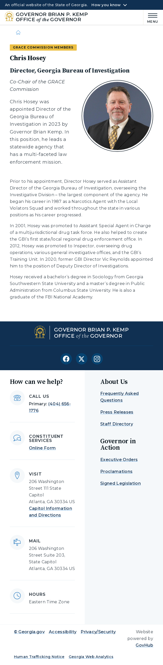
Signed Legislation (120, 483)
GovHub (144, 645)
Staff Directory (116, 424)
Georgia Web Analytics (91, 656)
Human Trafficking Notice (39, 656)
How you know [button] (106, 5)
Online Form (42, 448)
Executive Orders (119, 459)
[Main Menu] (150, 17)
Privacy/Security (98, 631)
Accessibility (62, 631)
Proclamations (116, 471)
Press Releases (116, 412)
